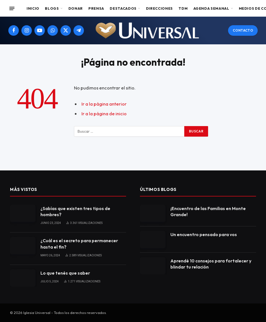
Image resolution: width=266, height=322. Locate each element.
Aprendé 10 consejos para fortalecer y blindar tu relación (210, 264)
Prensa (96, 8)
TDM (183, 8)
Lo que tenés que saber (65, 273)
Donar (75, 8)
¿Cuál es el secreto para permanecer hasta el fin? (79, 244)
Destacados (123, 8)
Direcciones (159, 8)
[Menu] (11, 8)
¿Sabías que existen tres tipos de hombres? (75, 212)
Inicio (33, 8)
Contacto (243, 30)
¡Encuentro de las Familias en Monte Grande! (208, 212)
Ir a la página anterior (104, 104)
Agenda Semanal (211, 8)
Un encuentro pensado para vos (203, 234)
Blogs (52, 8)
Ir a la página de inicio (104, 113)
